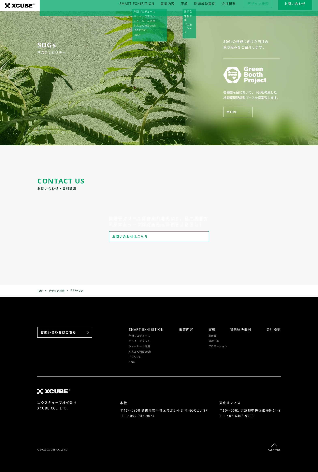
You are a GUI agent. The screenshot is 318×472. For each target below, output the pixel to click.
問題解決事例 (211, 5)
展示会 (212, 336)
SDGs (132, 362)
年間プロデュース (139, 336)
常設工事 (213, 341)
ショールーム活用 (139, 346)
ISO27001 (135, 357)
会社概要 (235, 5)
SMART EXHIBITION (143, 5)
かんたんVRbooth (140, 351)
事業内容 (174, 5)
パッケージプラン (139, 341)
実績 (190, 5)
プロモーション (217, 346)
